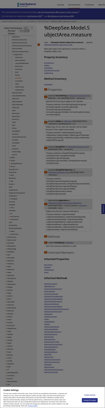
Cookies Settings (89, 397)
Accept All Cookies (90, 402)
